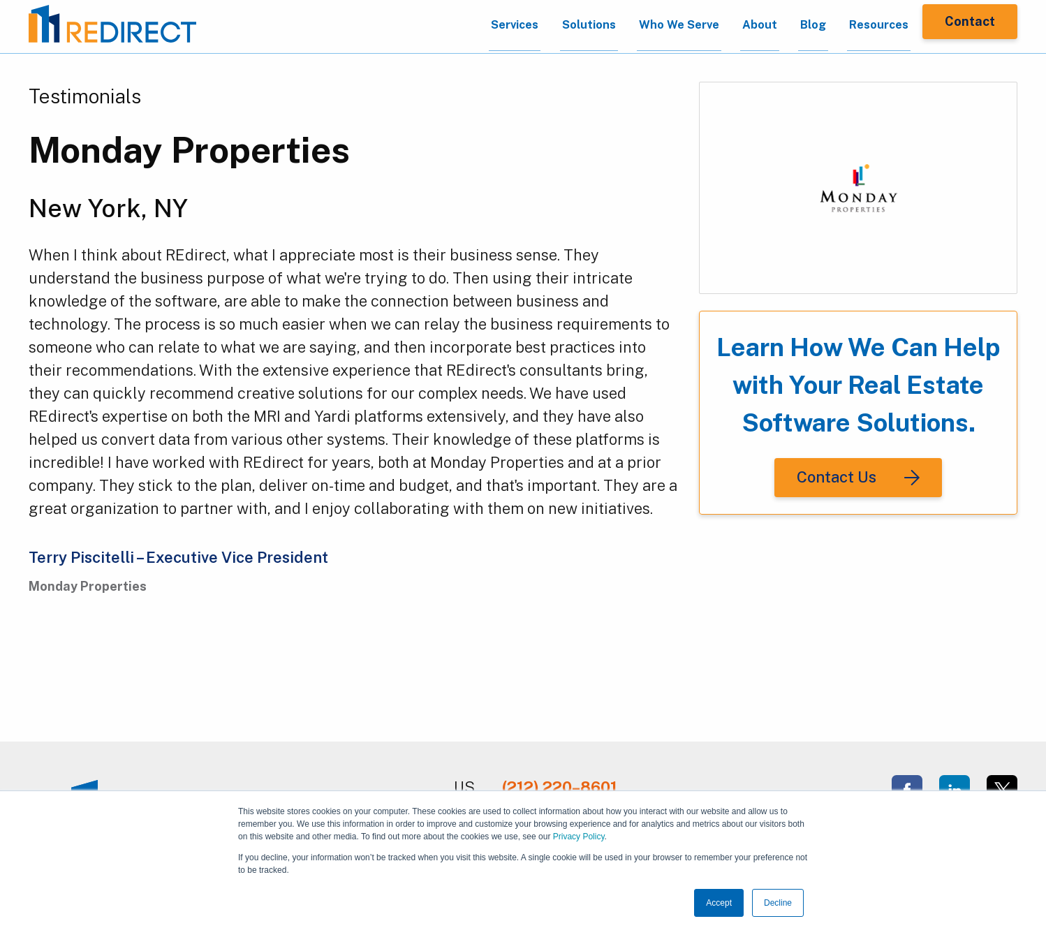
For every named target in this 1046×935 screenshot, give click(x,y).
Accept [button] (719, 903)
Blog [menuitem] (789, 27)
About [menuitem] (729, 27)
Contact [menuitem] (970, 26)
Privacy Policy (579, 836)
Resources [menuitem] (862, 27)
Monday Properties (189, 149)
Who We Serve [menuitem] (640, 27)
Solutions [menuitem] (541, 27)
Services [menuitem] (459, 27)
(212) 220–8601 (559, 787)
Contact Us (836, 477)
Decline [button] (778, 903)
